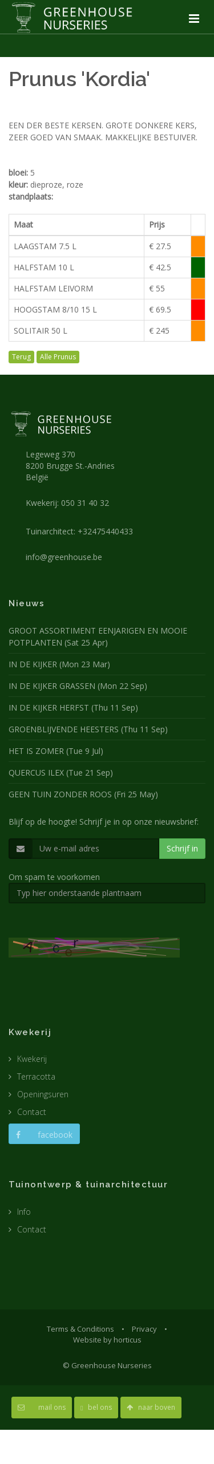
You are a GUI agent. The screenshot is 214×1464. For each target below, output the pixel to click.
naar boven (151, 1407)
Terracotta (36, 1076)
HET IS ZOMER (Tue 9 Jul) (56, 750)
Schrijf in (182, 848)
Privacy (144, 1329)
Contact (31, 1111)
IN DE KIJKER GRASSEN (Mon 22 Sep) (78, 685)
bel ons (96, 1407)
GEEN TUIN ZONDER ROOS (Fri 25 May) (83, 794)
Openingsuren (42, 1094)
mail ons (42, 1407)
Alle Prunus (58, 357)
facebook (44, 1134)
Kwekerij (32, 1058)
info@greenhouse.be (64, 556)
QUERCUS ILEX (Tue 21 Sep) (61, 772)
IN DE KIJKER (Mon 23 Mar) (59, 664)
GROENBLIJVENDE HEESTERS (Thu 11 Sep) (88, 729)
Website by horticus (107, 1340)
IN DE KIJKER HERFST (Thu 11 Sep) (73, 707)
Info (24, 1211)
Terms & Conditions (80, 1329)
